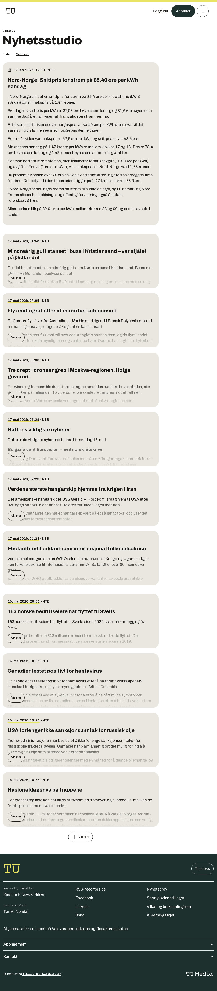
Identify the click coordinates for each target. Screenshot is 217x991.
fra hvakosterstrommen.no (84, 116)
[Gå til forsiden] (10, 11)
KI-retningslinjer (160, 915)
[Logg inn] (160, 11)
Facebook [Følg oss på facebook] (84, 898)
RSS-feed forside (90, 889)
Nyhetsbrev (157, 889)
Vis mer (16, 278)
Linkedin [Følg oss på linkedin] (82, 907)
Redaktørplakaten (112, 929)
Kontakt (108, 956)
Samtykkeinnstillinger (165, 898)
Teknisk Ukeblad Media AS (41, 974)
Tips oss (202, 869)
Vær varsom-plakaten (71, 929)
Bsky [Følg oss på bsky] (79, 915)
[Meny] (203, 11)
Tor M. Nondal (15, 911)
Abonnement (108, 944)
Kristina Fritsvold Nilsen (24, 894)
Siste (6, 54)
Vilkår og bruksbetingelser (169, 907)
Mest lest (22, 54)
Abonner (183, 11)
